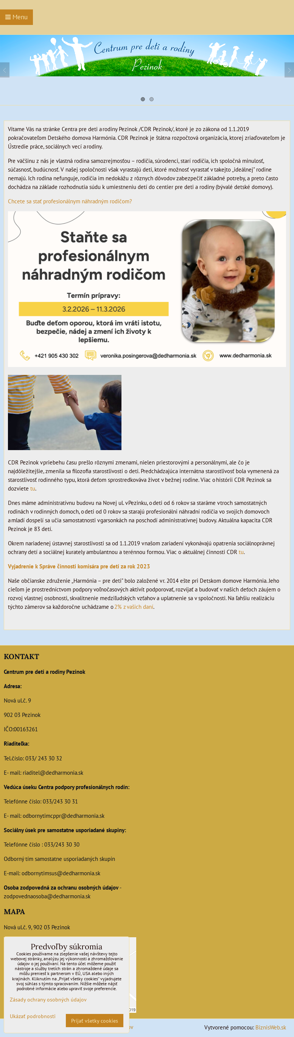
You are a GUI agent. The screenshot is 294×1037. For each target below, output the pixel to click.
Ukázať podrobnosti (33, 1016)
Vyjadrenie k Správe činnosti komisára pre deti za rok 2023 (79, 566)
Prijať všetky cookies (94, 1020)
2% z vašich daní (133, 606)
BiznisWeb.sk (270, 1027)
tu (32, 488)
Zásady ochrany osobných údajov (48, 999)
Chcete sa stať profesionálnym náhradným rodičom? (71, 201)
